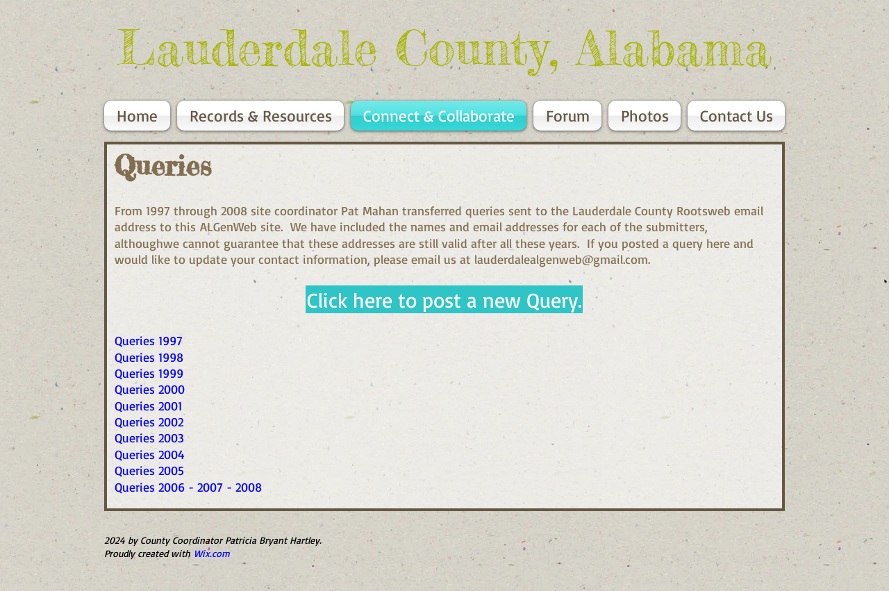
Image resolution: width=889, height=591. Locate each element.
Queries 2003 (149, 437)
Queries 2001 (148, 405)
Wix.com (212, 553)
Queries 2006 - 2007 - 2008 (188, 486)
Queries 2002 (149, 421)
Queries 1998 (149, 357)
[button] (444, 299)
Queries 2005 (149, 470)
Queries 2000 (150, 389)
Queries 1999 (149, 373)
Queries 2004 (150, 454)
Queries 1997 (149, 340)
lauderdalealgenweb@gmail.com (561, 259)
